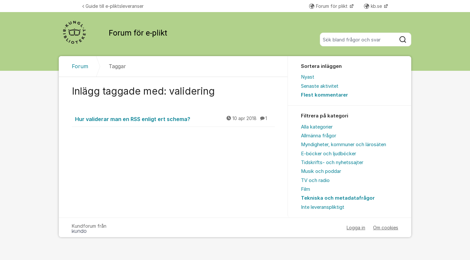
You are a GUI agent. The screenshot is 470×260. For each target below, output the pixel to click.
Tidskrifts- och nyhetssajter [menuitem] (332, 162)
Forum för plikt (329, 6)
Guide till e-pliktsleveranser (113, 6)
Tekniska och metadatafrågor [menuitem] (338, 198)
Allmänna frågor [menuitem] (318, 136)
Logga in (356, 227)
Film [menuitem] (305, 189)
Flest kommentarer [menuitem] (324, 95)
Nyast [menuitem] (307, 77)
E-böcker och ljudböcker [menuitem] (328, 154)
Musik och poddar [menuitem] (321, 171)
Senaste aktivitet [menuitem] (319, 86)
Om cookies (385, 227)
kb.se (373, 6)
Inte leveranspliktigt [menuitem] (322, 207)
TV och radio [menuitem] (315, 180)
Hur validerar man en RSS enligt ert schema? (175, 118)
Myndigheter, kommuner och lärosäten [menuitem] (343, 144)
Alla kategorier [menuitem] (317, 127)
